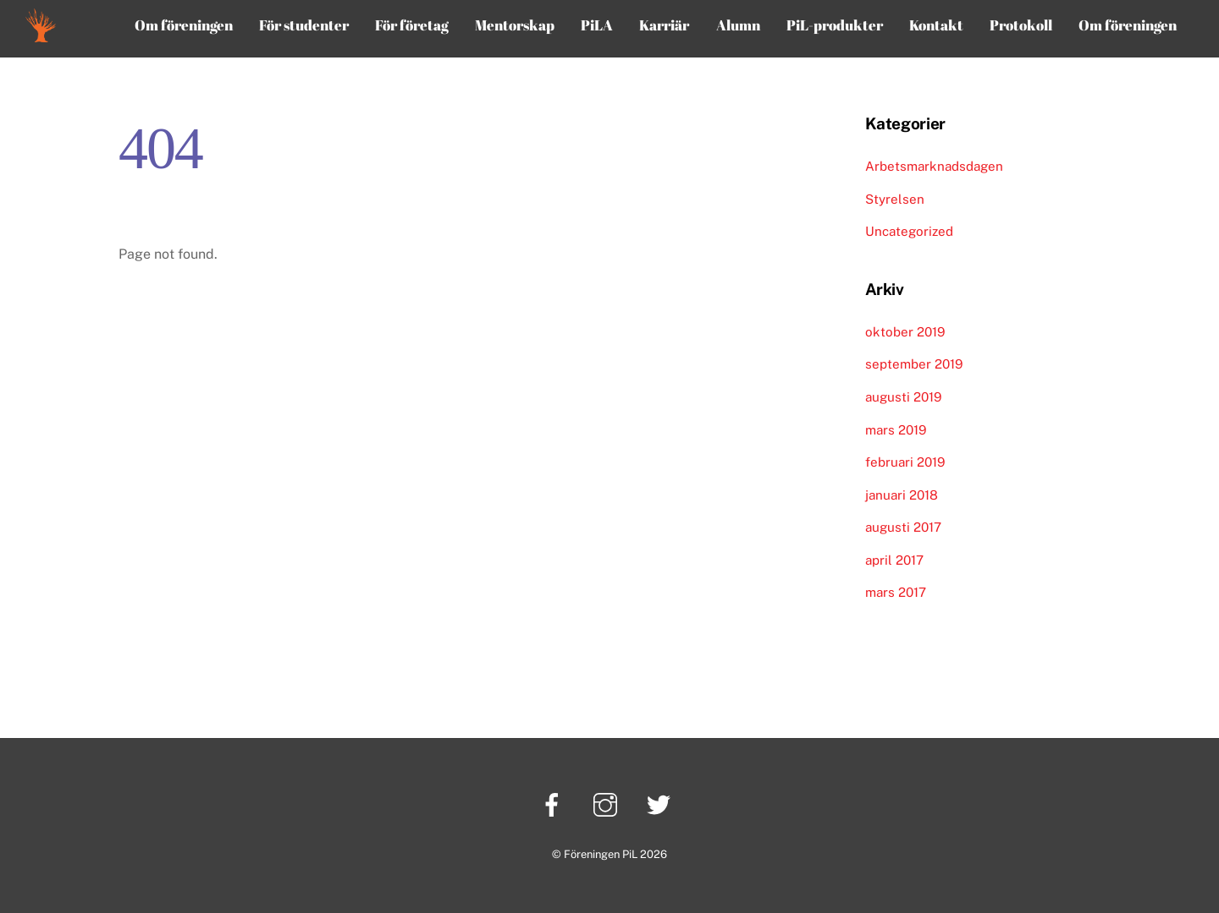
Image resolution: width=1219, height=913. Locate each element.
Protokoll (1021, 25)
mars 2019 (895, 430)
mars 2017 (895, 592)
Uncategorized (909, 231)
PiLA (597, 25)
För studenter (304, 25)
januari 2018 (901, 495)
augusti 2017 (903, 527)
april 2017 (894, 560)
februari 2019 (905, 462)
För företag (412, 25)
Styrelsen (894, 199)
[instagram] (608, 803)
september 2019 (914, 364)
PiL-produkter (834, 25)
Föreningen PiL (600, 854)
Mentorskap (514, 25)
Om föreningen (184, 25)
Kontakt (936, 25)
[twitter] (661, 803)
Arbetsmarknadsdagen (934, 166)
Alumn (738, 25)
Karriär (664, 25)
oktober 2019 (905, 332)
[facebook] (555, 803)
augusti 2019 (903, 397)
